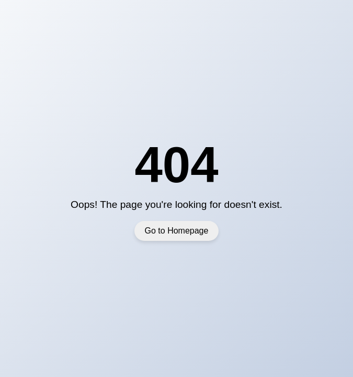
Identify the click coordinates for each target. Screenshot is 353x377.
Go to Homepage (177, 230)
